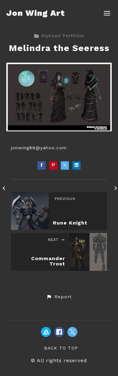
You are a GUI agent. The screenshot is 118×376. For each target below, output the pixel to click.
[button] (59, 297)
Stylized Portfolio (59, 35)
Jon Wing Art (35, 13)
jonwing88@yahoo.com (39, 147)
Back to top (61, 347)
